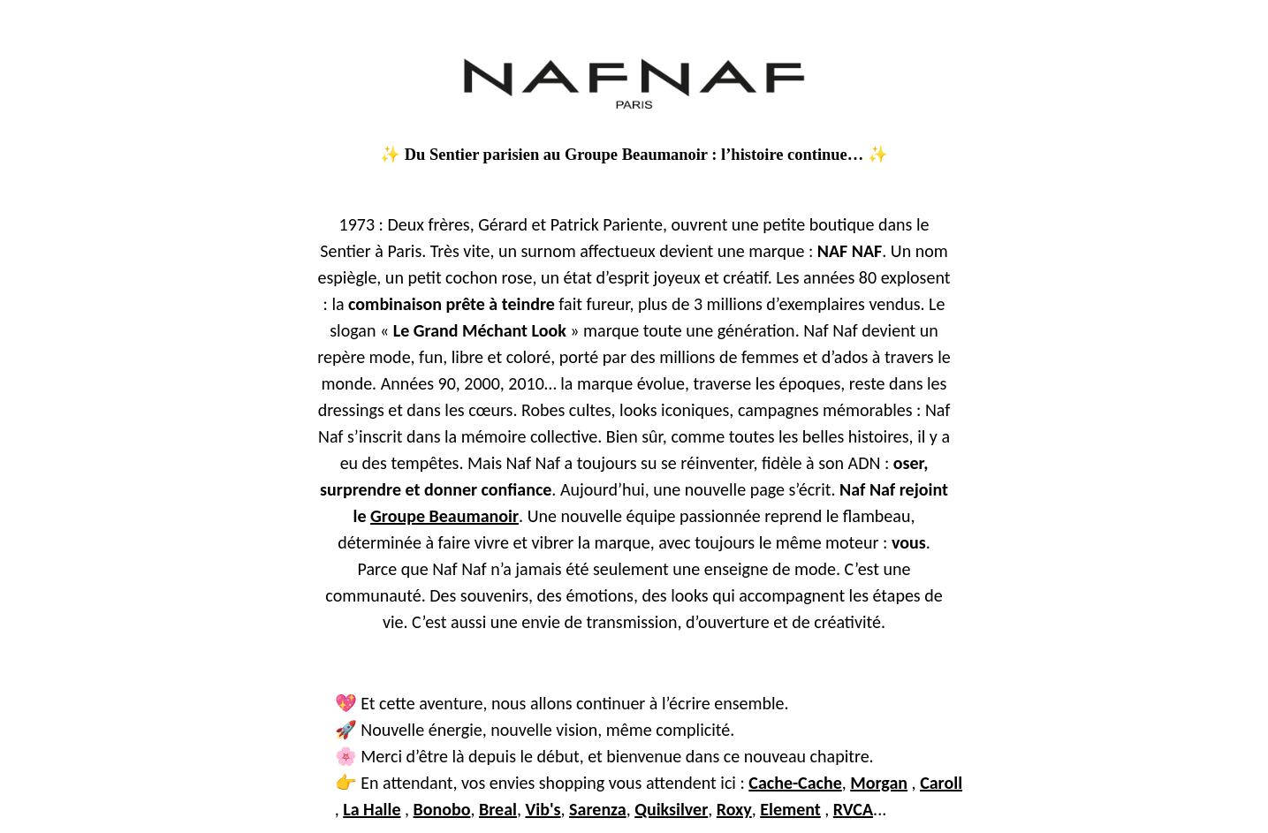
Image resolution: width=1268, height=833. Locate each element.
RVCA (853, 809)
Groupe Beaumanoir (444, 515)
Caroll (941, 782)
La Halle (371, 809)
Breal (498, 809)
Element (790, 809)
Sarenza (597, 809)
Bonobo (442, 809)
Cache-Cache (794, 782)
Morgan (878, 782)
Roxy (734, 809)
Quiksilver (671, 809)
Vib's (542, 809)
